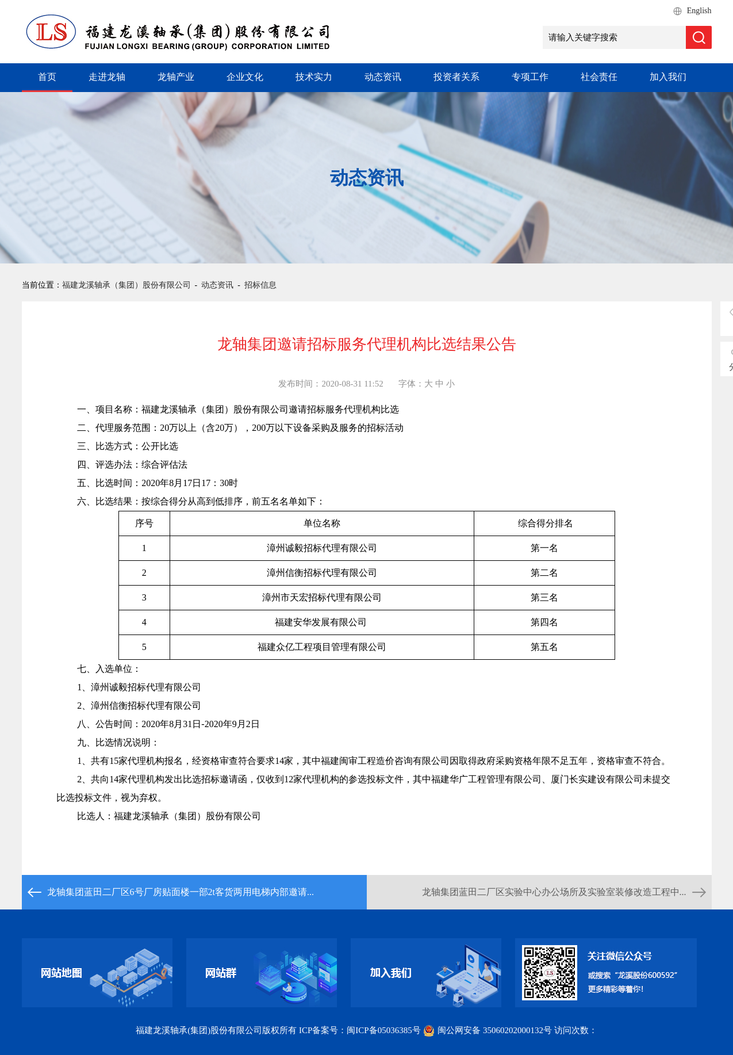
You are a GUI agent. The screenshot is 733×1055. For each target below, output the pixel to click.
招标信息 (260, 285)
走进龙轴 (107, 77)
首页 (47, 77)
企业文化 (245, 77)
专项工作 (530, 77)
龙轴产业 (176, 77)
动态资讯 (382, 77)
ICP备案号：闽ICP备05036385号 (360, 1030)
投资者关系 (456, 77)
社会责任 (599, 77)
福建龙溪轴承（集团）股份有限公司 (126, 285)
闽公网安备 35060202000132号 (488, 1030)
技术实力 (313, 77)
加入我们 (668, 77)
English (699, 10)
